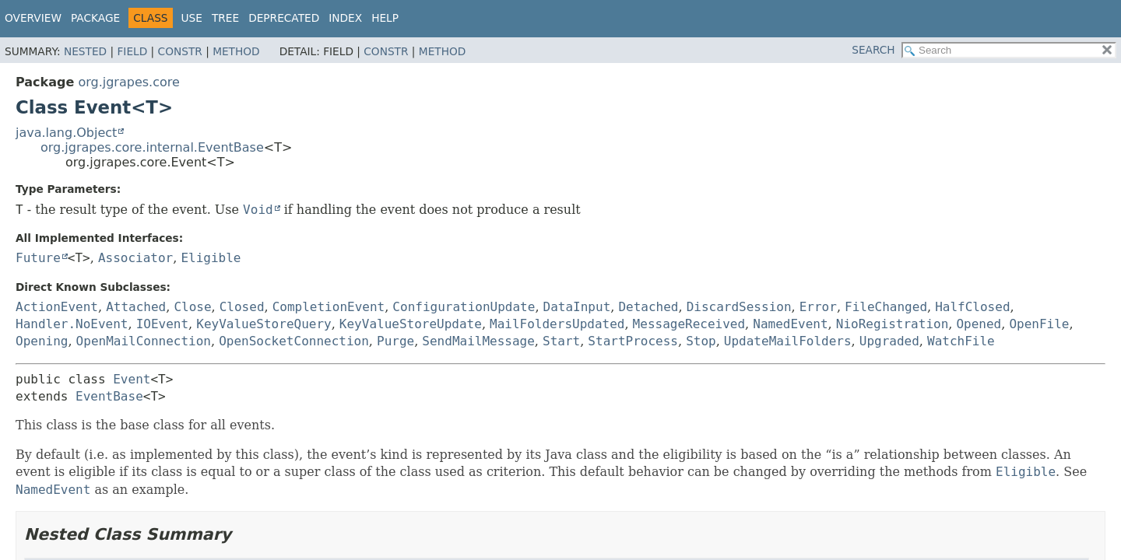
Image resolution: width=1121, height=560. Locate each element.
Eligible (211, 257)
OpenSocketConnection (294, 341)
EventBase (109, 396)
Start (561, 341)
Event (131, 379)
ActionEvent (57, 306)
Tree (225, 18)
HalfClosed (972, 306)
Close (192, 306)
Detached (648, 306)
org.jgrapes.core (128, 82)
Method (236, 51)
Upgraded (889, 341)
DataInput (577, 306)
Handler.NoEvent (72, 324)
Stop (701, 341)
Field (132, 51)
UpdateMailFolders (788, 341)
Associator (135, 257)
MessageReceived (689, 324)
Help (385, 18)
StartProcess (633, 341)
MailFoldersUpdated (557, 324)
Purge (395, 341)
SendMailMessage (478, 341)
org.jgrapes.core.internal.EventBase (152, 147)
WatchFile (961, 341)
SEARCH (873, 50)
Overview (33, 18)
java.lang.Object (66, 132)
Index (345, 18)
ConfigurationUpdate (463, 306)
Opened (978, 324)
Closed (242, 306)
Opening (42, 341)
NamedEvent (790, 324)
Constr (180, 51)
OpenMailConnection (143, 341)
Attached (136, 306)
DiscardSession (739, 306)
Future (38, 257)
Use (191, 18)
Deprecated (283, 18)
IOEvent (162, 324)
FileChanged (886, 306)
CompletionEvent (328, 306)
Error (818, 306)
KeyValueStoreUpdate (410, 324)
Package (95, 18)
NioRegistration (892, 324)
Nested (85, 51)
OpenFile (1039, 324)
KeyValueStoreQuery (263, 324)
